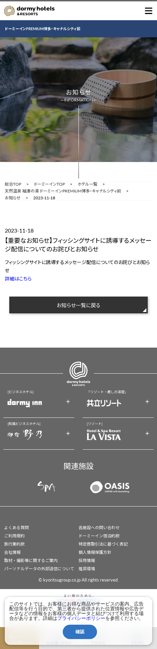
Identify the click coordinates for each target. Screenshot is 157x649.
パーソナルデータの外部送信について (39, 569)
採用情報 (86, 560)
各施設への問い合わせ (99, 528)
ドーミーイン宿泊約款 (99, 536)
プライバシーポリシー (81, 618)
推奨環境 (86, 569)
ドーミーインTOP (49, 184)
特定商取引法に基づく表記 (103, 544)
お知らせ (13, 198)
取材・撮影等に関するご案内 (31, 560)
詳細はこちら (18, 278)
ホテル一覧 (87, 184)
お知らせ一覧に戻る (78, 305)
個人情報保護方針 (94, 552)
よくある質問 (16, 528)
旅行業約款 (14, 544)
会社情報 (12, 552)
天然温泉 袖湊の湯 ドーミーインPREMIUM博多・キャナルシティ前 (63, 191)
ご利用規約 (14, 536)
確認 (79, 631)
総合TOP (13, 184)
